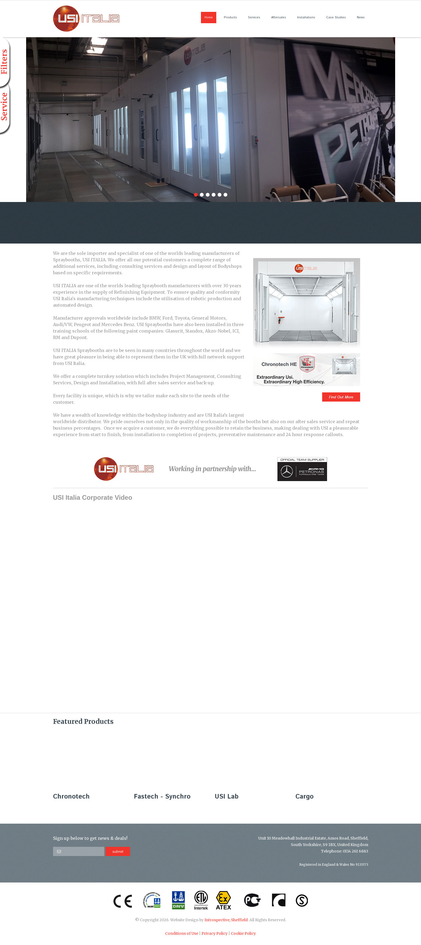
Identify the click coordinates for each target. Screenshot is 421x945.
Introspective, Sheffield (226, 920)
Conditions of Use (181, 933)
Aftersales (278, 17)
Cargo (304, 796)
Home (208, 17)
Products (230, 17)
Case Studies (336, 17)
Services (254, 17)
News (361, 17)
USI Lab (226, 796)
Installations (306, 17)
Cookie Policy (243, 933)
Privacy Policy (214, 933)
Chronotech (71, 796)
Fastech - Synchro (162, 796)
